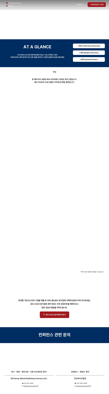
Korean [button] (80, 5)
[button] (97, 4)
